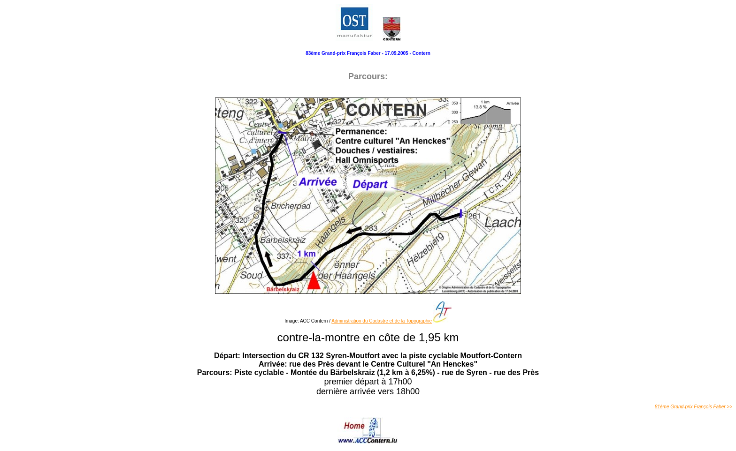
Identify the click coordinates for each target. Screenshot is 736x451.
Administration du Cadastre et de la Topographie (381, 320)
